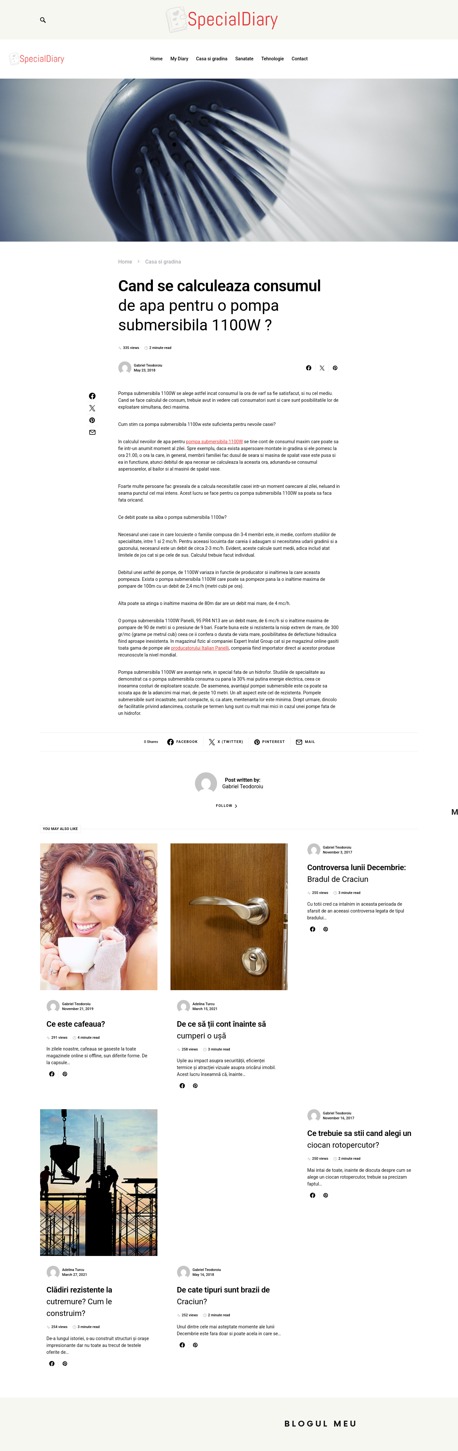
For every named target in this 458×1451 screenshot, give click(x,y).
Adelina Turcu (204, 1004)
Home (125, 262)
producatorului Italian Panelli (200, 648)
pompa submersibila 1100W (214, 441)
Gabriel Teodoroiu (148, 365)
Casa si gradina (163, 262)
